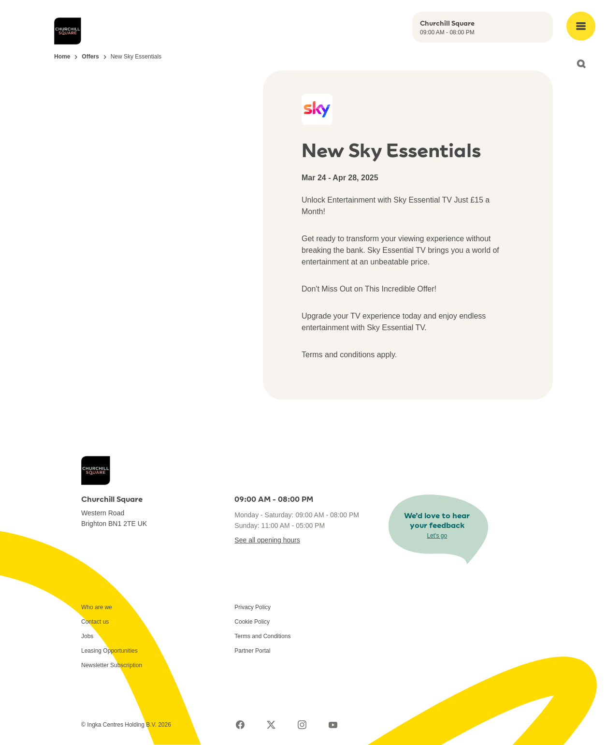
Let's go (437, 535)
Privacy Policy (252, 607)
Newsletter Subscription (111, 665)
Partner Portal (252, 650)
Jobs (87, 636)
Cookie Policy (252, 621)
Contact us (95, 621)
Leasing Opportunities (109, 650)
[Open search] (581, 63)
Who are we (96, 607)
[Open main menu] (580, 26)
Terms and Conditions (262, 636)
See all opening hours (267, 540)
